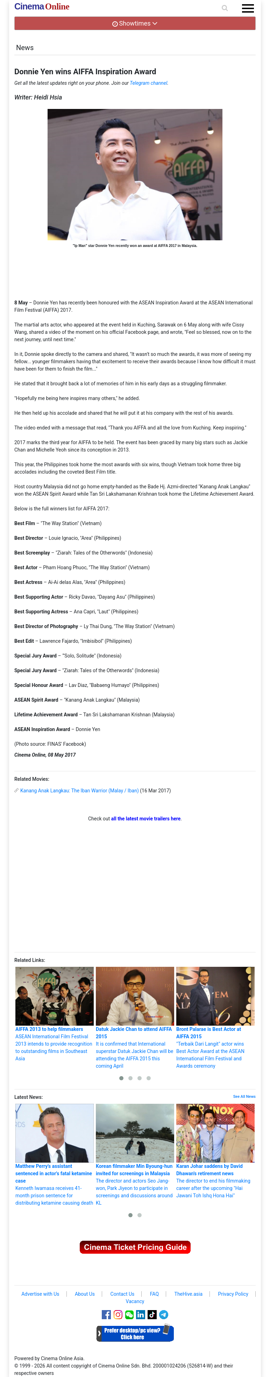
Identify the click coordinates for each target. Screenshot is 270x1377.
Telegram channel (148, 83)
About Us (85, 1294)
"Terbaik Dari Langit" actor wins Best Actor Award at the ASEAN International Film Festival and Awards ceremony (215, 1018)
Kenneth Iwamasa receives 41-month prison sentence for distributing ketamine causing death (54, 1155)
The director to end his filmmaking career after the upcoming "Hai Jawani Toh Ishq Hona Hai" (215, 1151)
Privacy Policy (233, 1294)
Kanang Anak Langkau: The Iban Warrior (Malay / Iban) (79, 790)
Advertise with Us (40, 1294)
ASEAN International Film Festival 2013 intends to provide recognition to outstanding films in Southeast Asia (54, 1014)
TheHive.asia (189, 1294)
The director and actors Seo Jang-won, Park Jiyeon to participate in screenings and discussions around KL (135, 1155)
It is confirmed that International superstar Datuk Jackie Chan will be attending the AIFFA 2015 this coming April (135, 1018)
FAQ (154, 1294)
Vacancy (135, 1301)
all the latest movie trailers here (146, 818)
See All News (244, 1096)
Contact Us (123, 1294)
